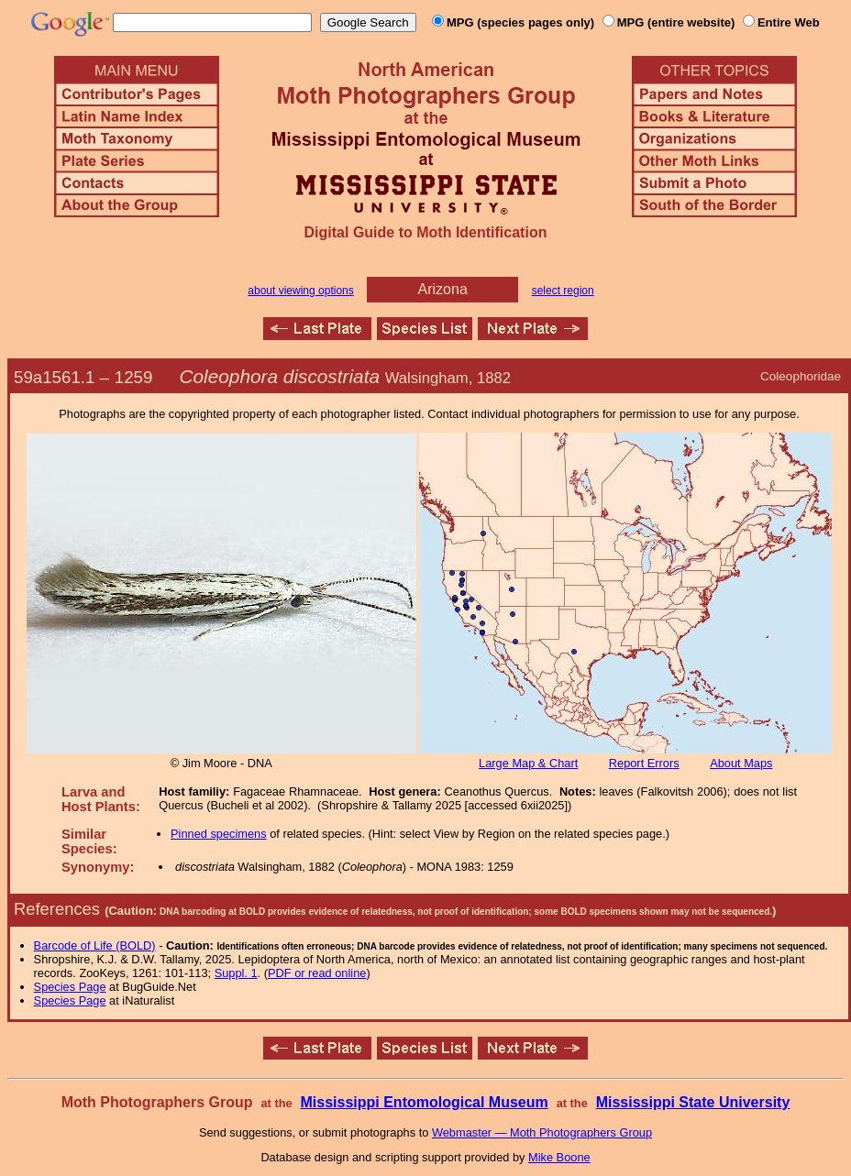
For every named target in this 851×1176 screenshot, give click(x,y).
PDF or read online (317, 973)
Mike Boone (559, 1157)
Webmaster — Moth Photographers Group (542, 1132)
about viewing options (300, 290)
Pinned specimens (219, 834)
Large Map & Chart (528, 763)
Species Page (70, 987)
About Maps (741, 763)
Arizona (443, 289)
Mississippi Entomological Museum (423, 1102)
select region (563, 290)
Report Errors (644, 763)
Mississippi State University (693, 1102)
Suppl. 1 (236, 973)
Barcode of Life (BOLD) (95, 945)
